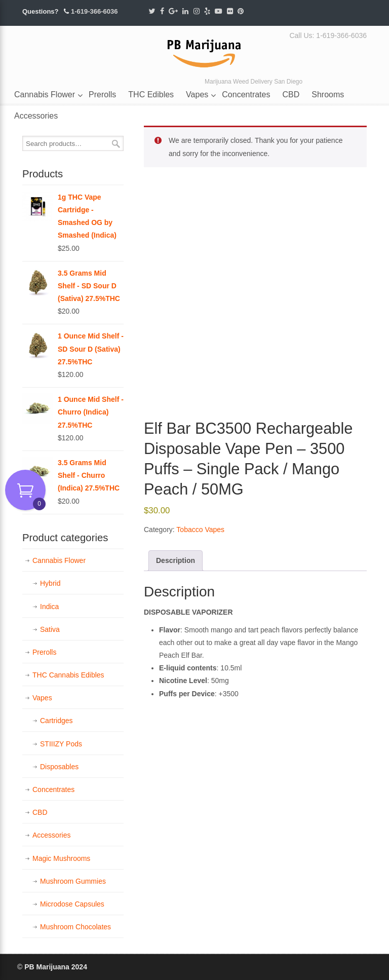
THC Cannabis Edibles (68, 675)
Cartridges (56, 721)
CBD (40, 812)
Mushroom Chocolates (75, 927)
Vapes (42, 698)
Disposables (59, 767)
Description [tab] (175, 560)
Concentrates (53, 789)
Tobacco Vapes (200, 529)
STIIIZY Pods (61, 744)
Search (116, 143)
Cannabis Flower (59, 560)
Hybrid (50, 583)
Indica (49, 606)
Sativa (50, 629)
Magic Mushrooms (61, 858)
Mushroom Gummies (73, 881)
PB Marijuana (205, 50)
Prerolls (44, 652)
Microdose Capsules (72, 904)
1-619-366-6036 (94, 11)
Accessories (51, 835)
